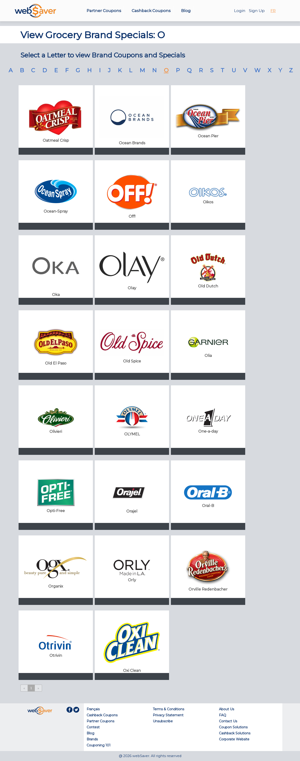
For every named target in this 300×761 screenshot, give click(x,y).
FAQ (222, 715)
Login (239, 10)
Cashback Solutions (234, 733)
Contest (93, 727)
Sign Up (257, 10)
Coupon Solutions (233, 727)
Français (93, 709)
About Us (226, 709)
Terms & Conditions (168, 709)
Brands (92, 739)
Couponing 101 (99, 745)
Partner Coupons (104, 10)
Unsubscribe (163, 721)
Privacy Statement (168, 715)
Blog (186, 10)
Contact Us (228, 721)
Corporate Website (234, 739)
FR (273, 11)
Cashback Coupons (151, 10)
